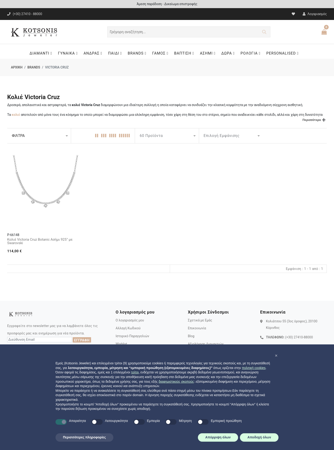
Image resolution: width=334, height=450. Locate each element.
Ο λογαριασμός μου (130, 320)
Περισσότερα (311, 120)
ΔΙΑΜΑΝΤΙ (41, 53)
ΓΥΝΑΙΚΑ (69, 53)
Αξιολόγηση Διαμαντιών (206, 344)
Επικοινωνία (197, 328)
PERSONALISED (283, 53)
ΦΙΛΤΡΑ (18, 135)
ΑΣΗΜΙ (209, 53)
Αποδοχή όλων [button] (259, 437)
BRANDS (138, 53)
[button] (276, 355)
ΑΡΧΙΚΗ (17, 67)
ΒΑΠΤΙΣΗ (185, 53)
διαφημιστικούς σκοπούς (176, 381)
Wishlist (121, 344)
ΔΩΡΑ (229, 53)
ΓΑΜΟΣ (161, 53)
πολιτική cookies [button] (253, 368)
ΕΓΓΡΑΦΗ (81, 340)
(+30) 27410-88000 (299, 337)
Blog (191, 336)
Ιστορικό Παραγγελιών (132, 336)
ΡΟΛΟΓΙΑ (252, 53)
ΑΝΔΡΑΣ (94, 53)
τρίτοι (135, 372)
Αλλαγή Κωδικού (128, 328)
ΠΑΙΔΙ (116, 53)
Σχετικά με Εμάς (200, 320)
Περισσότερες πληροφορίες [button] (84, 437)
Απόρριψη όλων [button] (218, 437)
